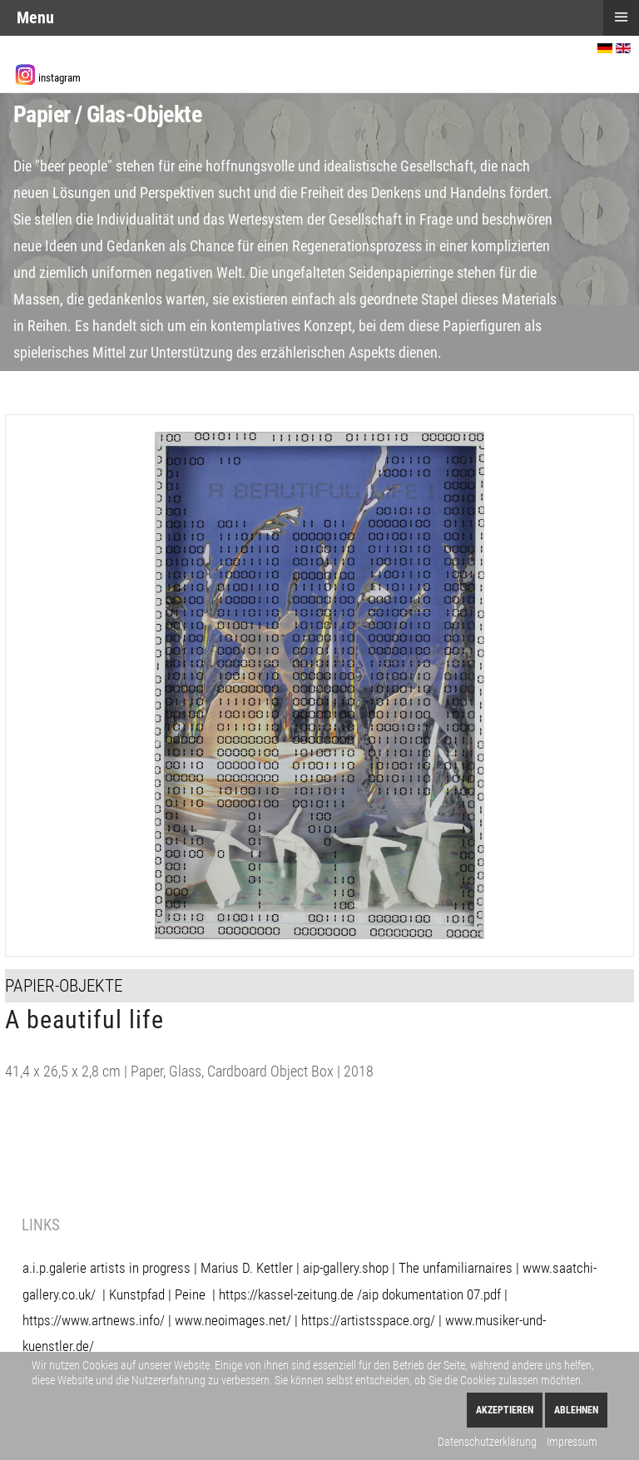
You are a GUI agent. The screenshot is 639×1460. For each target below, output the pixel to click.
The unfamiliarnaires (456, 1268)
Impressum (572, 1441)
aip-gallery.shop (346, 1268)
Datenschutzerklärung (487, 1441)
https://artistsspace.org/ (368, 1320)
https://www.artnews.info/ (93, 1320)
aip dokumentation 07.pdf (431, 1294)
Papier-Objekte (63, 985)
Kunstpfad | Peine (157, 1294)
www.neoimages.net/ (233, 1320)
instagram (59, 78)
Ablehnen (576, 1410)
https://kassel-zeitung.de (286, 1294)
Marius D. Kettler (247, 1268)
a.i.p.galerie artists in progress (106, 1268)
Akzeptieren (504, 1410)
